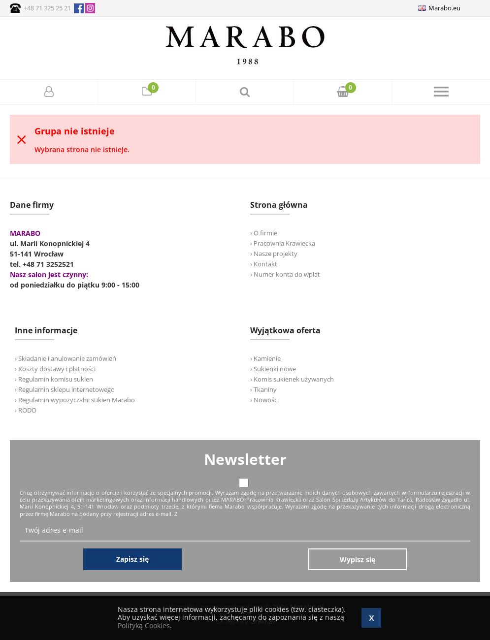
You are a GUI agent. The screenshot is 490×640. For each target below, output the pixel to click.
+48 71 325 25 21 (47, 7)
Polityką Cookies (144, 625)
